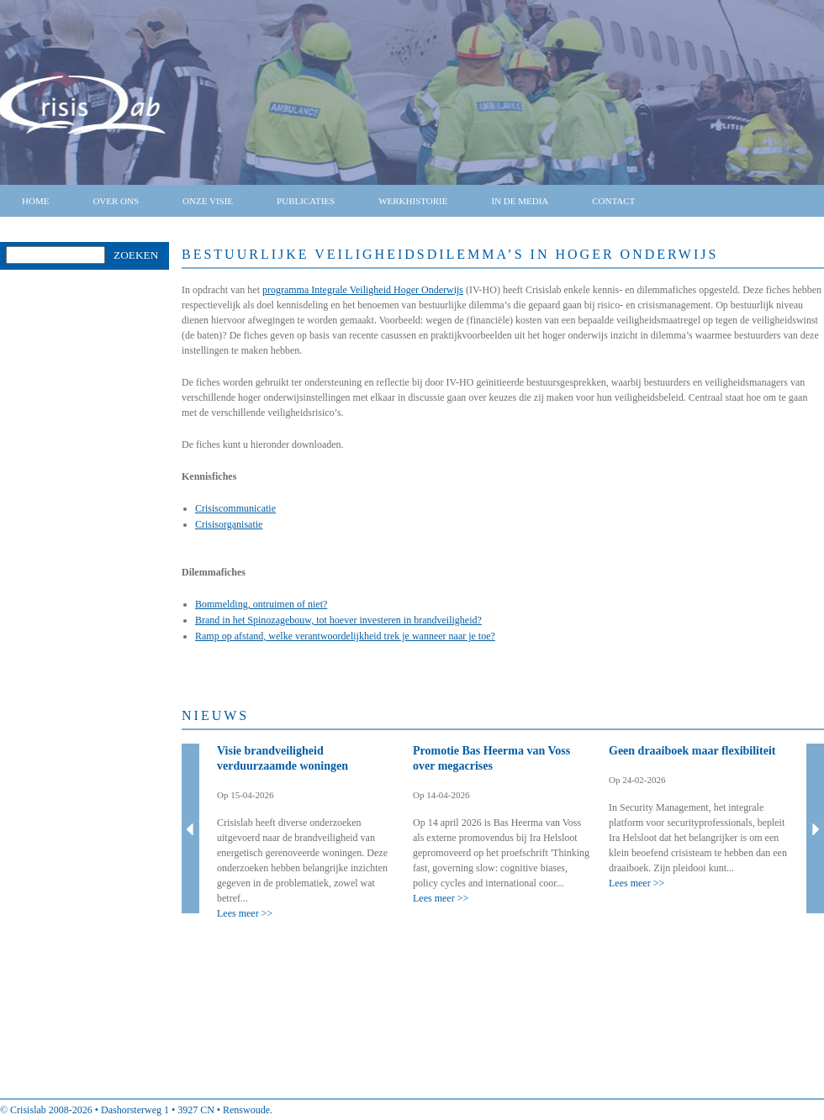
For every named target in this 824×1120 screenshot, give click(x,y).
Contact (613, 201)
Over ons (115, 201)
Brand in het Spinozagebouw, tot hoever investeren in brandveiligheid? (338, 620)
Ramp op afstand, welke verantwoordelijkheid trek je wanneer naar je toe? (345, 636)
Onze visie (207, 201)
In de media (519, 201)
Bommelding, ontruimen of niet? (261, 604)
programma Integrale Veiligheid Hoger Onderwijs (362, 290)
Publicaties (306, 201)
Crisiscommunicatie (235, 508)
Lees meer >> (244, 913)
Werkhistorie (412, 201)
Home (35, 201)
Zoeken (136, 255)
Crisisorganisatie (228, 524)
